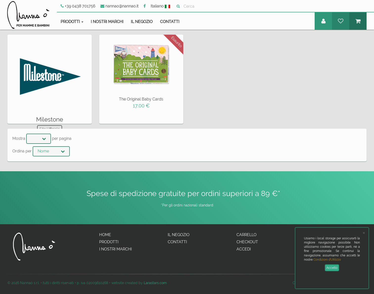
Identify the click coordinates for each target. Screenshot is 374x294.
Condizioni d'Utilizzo (327, 259)
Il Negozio (142, 21)
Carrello (246, 234)
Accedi (243, 249)
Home (105, 234)
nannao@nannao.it (119, 6)
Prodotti (108, 242)
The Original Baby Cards (141, 99)
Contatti (169, 21)
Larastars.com (155, 283)
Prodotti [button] (72, 21)
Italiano (160, 6)
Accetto (332, 268)
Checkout (247, 242)
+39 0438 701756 (78, 6)
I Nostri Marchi (107, 21)
